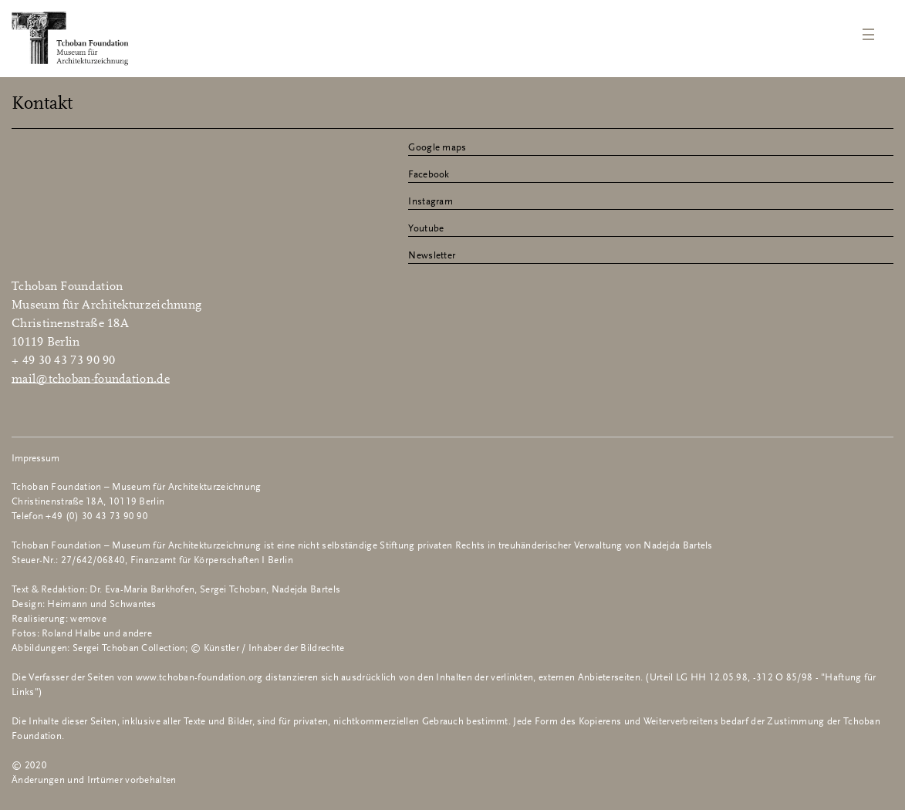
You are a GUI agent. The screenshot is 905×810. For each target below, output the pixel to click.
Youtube (426, 229)
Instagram (430, 202)
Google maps (437, 148)
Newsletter (431, 256)
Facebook (428, 175)
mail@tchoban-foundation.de (91, 379)
